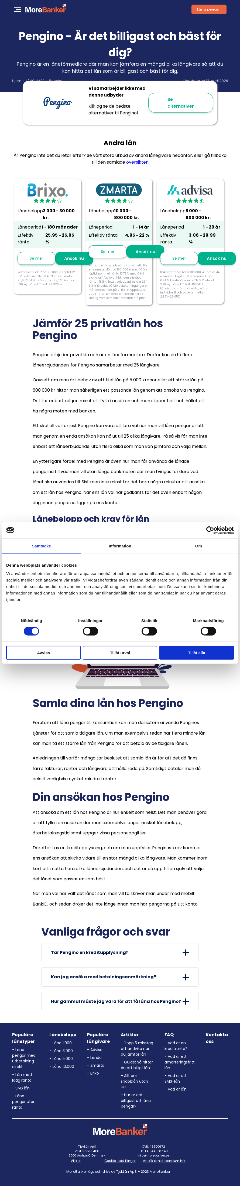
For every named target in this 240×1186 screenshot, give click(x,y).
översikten (137, 162)
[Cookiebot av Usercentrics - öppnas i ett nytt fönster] (210, 530)
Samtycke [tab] (41, 545)
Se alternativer (180, 102)
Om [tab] (198, 545)
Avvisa (43, 652)
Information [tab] (120, 545)
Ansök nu (74, 258)
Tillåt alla (196, 652)
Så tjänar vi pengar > (120, 19)
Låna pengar (209, 9)
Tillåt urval (120, 652)
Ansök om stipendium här (164, 1160)
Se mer (36, 258)
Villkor (75, 1160)
